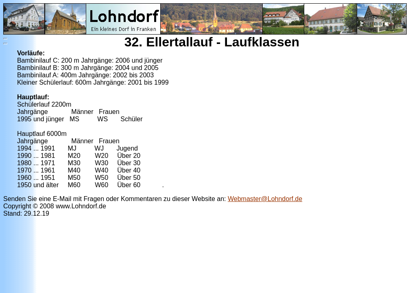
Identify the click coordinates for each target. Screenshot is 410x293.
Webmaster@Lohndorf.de (265, 198)
